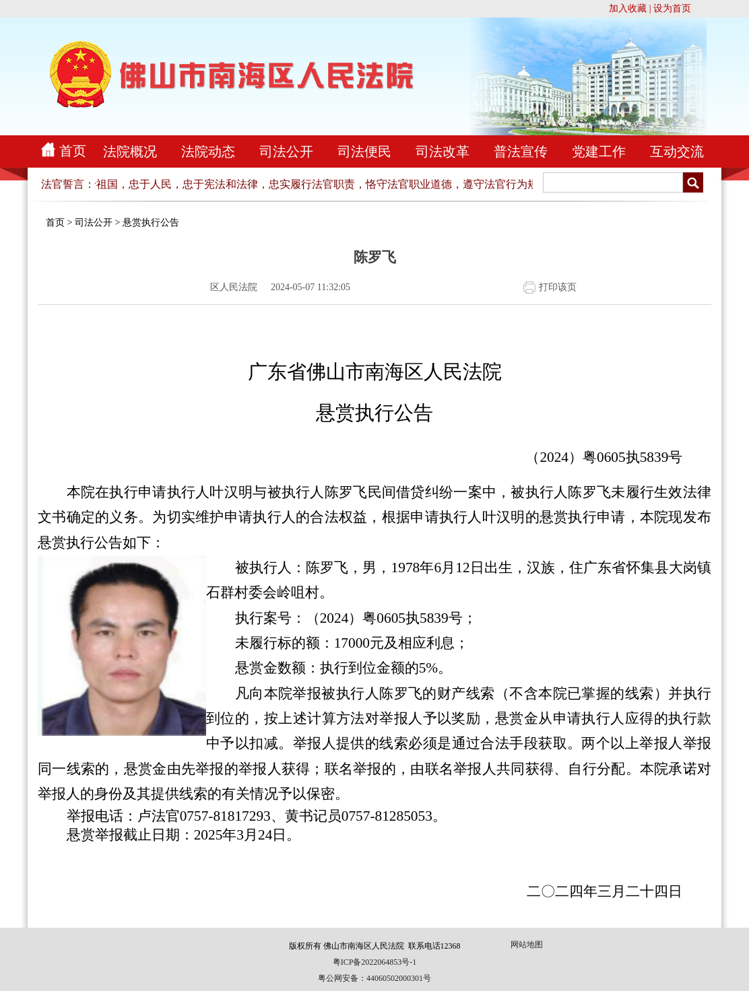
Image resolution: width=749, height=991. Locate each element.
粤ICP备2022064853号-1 (375, 962)
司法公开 (286, 151)
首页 (72, 150)
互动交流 (677, 151)
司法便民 (364, 151)
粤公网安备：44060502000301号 (374, 978)
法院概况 (130, 151)
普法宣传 (521, 151)
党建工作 (599, 151)
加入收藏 (628, 8)
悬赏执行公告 (151, 222)
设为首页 (672, 8)
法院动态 (208, 151)
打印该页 (558, 287)
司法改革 (442, 151)
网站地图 (527, 944)
